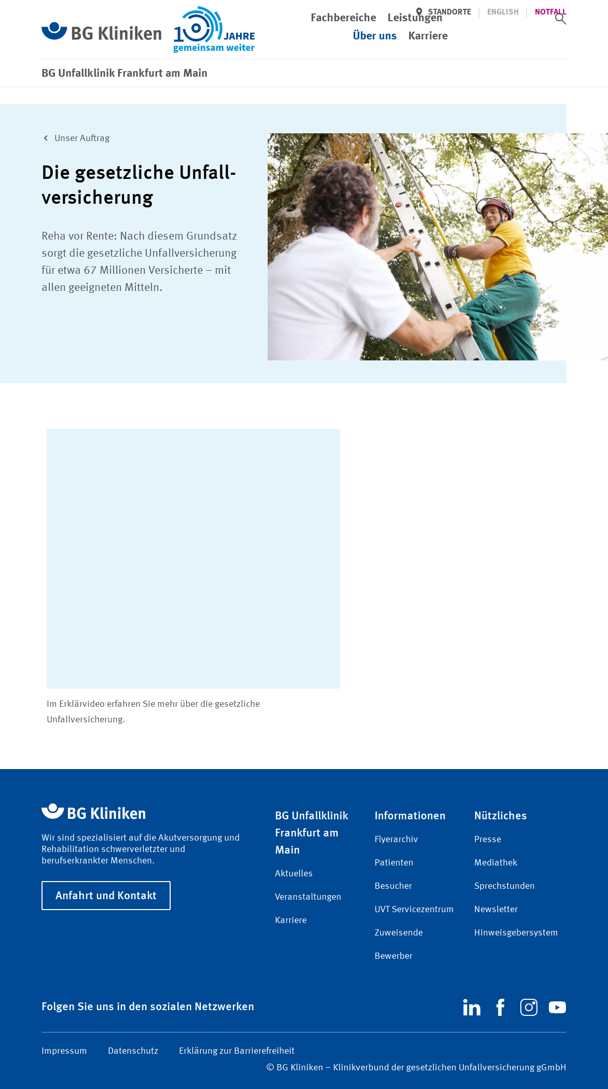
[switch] (560, 18)
